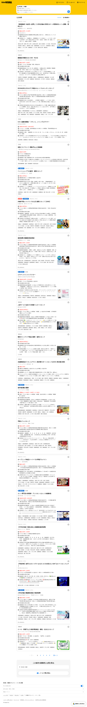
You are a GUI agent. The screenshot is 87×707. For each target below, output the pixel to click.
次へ (54, 655)
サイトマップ (16, 699)
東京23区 (17, 695)
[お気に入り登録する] (68, 22)
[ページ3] (43, 655)
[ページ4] (46, 655)
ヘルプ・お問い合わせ (8, 699)
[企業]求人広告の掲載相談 (40, 699)
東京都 (11, 695)
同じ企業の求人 (21, 50)
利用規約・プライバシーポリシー (27, 699)
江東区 (22, 695)
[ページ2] (40, 655)
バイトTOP (5, 695)
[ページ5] (49, 655)
